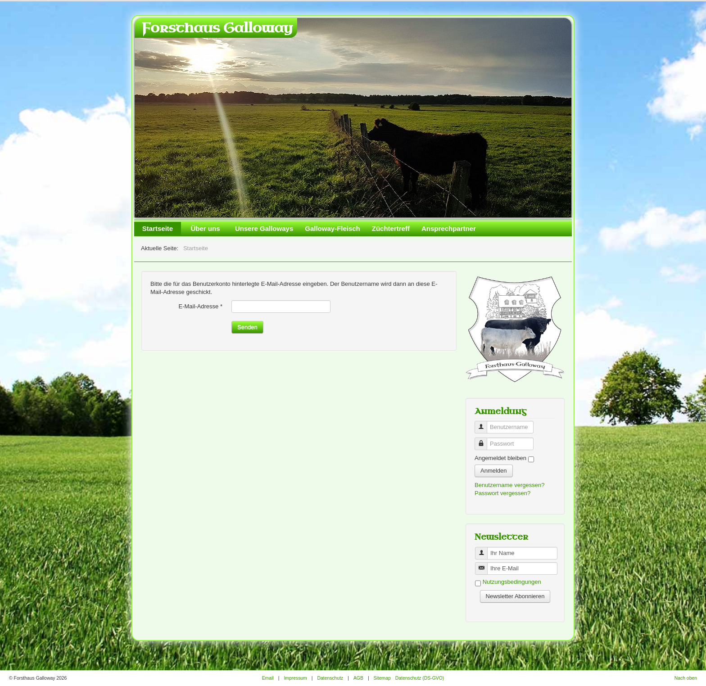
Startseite (157, 228)
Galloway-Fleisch (332, 228)
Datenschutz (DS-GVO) (419, 678)
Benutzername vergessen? (509, 485)
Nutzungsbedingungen (512, 582)
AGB (358, 678)
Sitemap (382, 678)
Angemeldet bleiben (500, 458)
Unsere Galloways (264, 228)
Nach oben (685, 678)
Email (268, 678)
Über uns (205, 228)
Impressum (295, 678)
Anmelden (493, 470)
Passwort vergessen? (502, 493)
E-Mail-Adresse (200, 306)
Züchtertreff (391, 228)
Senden (247, 327)
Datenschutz (330, 678)
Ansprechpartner (448, 228)
